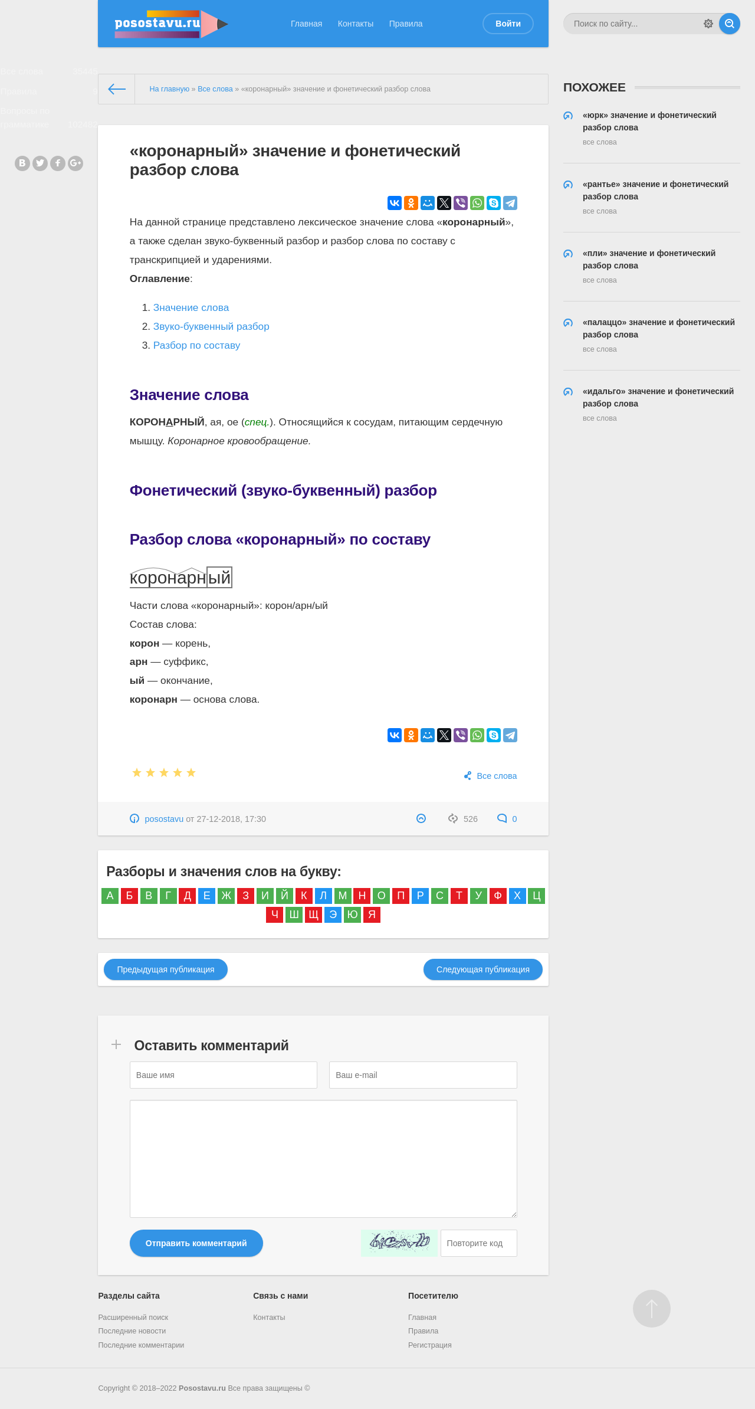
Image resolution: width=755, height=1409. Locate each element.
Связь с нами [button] (280, 1295)
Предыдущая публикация (165, 969)
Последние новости (132, 1331)
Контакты (355, 23)
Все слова (49, 74)
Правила (406, 23)
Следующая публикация (483, 969)
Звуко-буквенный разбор (211, 326)
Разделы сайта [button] (128, 1295)
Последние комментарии (141, 1345)
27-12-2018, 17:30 (231, 819)
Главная (306, 23)
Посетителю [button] (433, 1295)
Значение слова (191, 307)
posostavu (164, 819)
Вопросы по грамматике (49, 129)
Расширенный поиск (133, 1317)
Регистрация (430, 1345)
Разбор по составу (197, 345)
